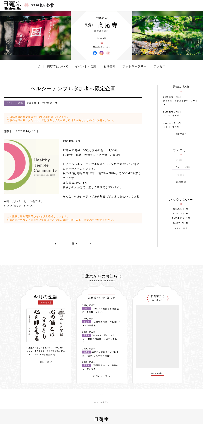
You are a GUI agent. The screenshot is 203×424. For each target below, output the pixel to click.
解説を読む (46, 362)
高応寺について (57, 66)
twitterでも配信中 (43, 354)
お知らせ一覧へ (101, 376)
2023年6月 (178, 223)
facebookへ (157, 373)
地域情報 (109, 66)
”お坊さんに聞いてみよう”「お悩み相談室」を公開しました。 (99, 339)
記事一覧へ (181, 134)
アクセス (160, 66)
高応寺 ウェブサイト (108, 53)
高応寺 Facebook (95, 53)
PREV (55, 244)
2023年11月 (178, 218)
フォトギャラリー (134, 66)
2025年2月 (178, 209)
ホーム (38, 66)
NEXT (91, 244)
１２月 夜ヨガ (171, 115)
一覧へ (73, 243)
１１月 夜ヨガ (171, 126)
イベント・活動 (86, 66)
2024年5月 (178, 213)
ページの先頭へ (101, 402)
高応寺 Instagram (101, 53)
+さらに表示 (181, 228)
